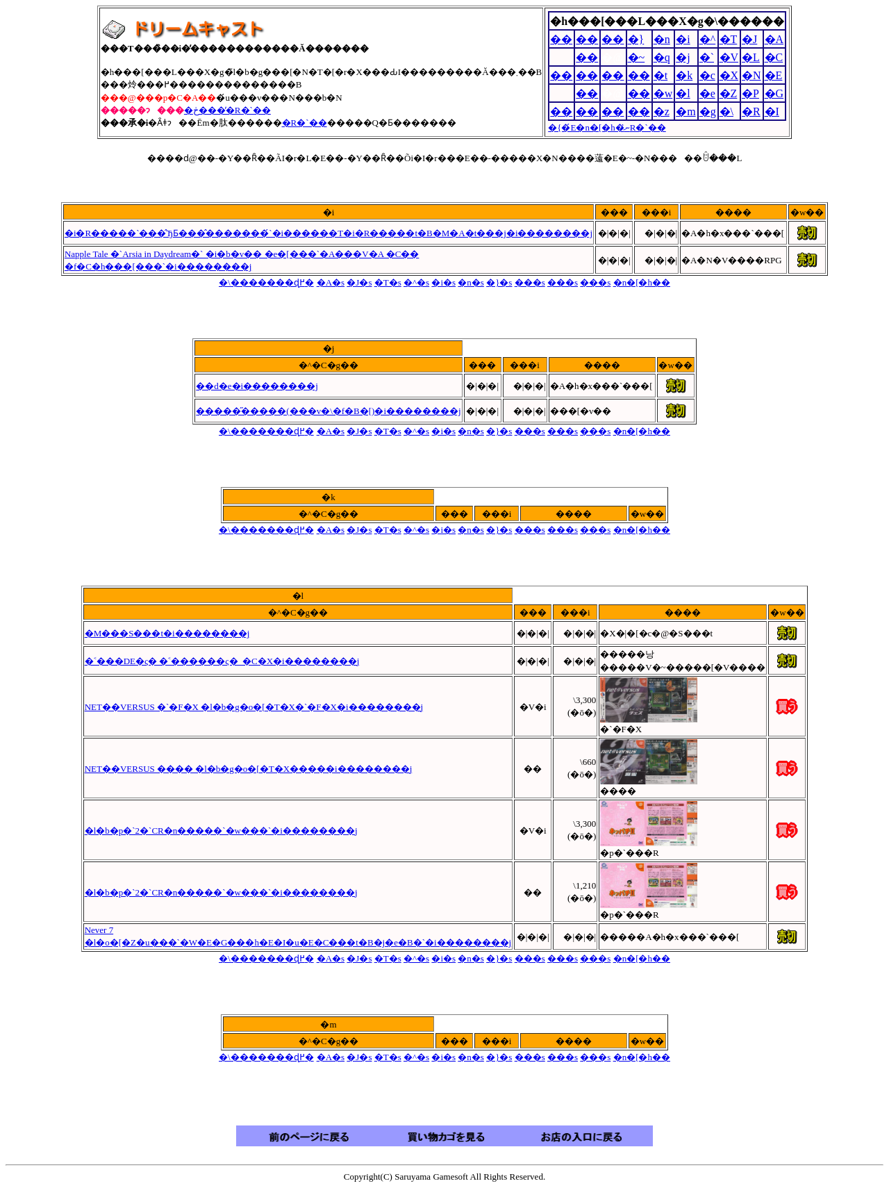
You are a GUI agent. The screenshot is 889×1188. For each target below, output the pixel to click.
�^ (707, 39)
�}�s (499, 282)
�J (749, 39)
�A (774, 39)
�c (707, 75)
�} (636, 39)
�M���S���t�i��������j (167, 633)
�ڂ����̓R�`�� (227, 110)
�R (751, 111)
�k (684, 75)
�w (663, 93)
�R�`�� (304, 122)
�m (685, 111)
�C (774, 57)
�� (561, 39)
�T (729, 39)
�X (729, 75)
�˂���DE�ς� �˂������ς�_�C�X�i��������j (222, 661)
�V (729, 57)
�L (751, 57)
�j (683, 57)
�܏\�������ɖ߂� (266, 282)
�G (774, 93)
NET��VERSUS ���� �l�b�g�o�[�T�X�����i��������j (249, 769)
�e (707, 93)
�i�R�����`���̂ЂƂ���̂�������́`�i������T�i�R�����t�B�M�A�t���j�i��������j (328, 233)
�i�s (443, 282)
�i (683, 39)
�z (662, 111)
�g (707, 111)
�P (750, 93)
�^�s (416, 282)
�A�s (330, 282)
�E (774, 75)
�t (660, 75)
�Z (729, 93)
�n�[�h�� (641, 282)
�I (772, 111)
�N (751, 75)
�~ (636, 57)
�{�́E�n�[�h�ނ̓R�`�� (607, 127)
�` (706, 57)
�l (683, 93)
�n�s (471, 282)
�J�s (359, 282)
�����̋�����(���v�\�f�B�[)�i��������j (328, 411)
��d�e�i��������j (257, 386)
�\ (726, 111)
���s (530, 282)
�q (662, 57)
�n (662, 39)
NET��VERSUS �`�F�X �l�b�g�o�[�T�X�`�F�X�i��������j (254, 707)
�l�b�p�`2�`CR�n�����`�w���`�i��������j (221, 830)
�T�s (387, 282)
